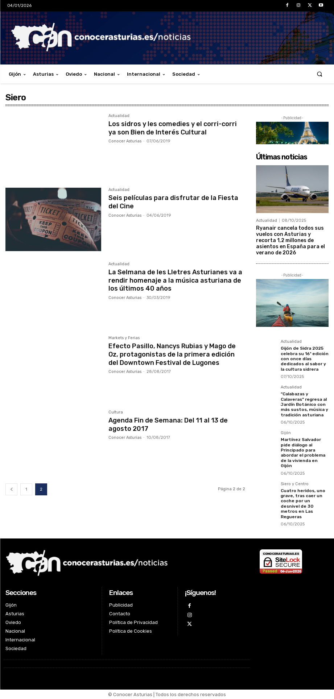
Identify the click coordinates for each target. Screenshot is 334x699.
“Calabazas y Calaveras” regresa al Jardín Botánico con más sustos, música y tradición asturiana (304, 404)
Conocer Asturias (124, 140)
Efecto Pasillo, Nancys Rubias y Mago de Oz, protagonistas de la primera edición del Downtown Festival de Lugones (172, 353)
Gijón (286, 433)
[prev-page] (11, 489)
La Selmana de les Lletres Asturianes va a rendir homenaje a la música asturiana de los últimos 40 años (175, 279)
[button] (319, 74)
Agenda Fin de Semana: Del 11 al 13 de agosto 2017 (167, 424)
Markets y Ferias (124, 338)
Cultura (115, 412)
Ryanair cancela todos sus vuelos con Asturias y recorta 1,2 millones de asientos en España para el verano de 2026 (290, 240)
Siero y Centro (295, 484)
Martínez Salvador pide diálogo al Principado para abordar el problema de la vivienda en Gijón (303, 452)
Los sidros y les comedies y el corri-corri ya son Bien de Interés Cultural (172, 128)
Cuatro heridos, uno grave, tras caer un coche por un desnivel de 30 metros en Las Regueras (303, 503)
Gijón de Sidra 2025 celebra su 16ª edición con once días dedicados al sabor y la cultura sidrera (305, 359)
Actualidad (118, 116)
